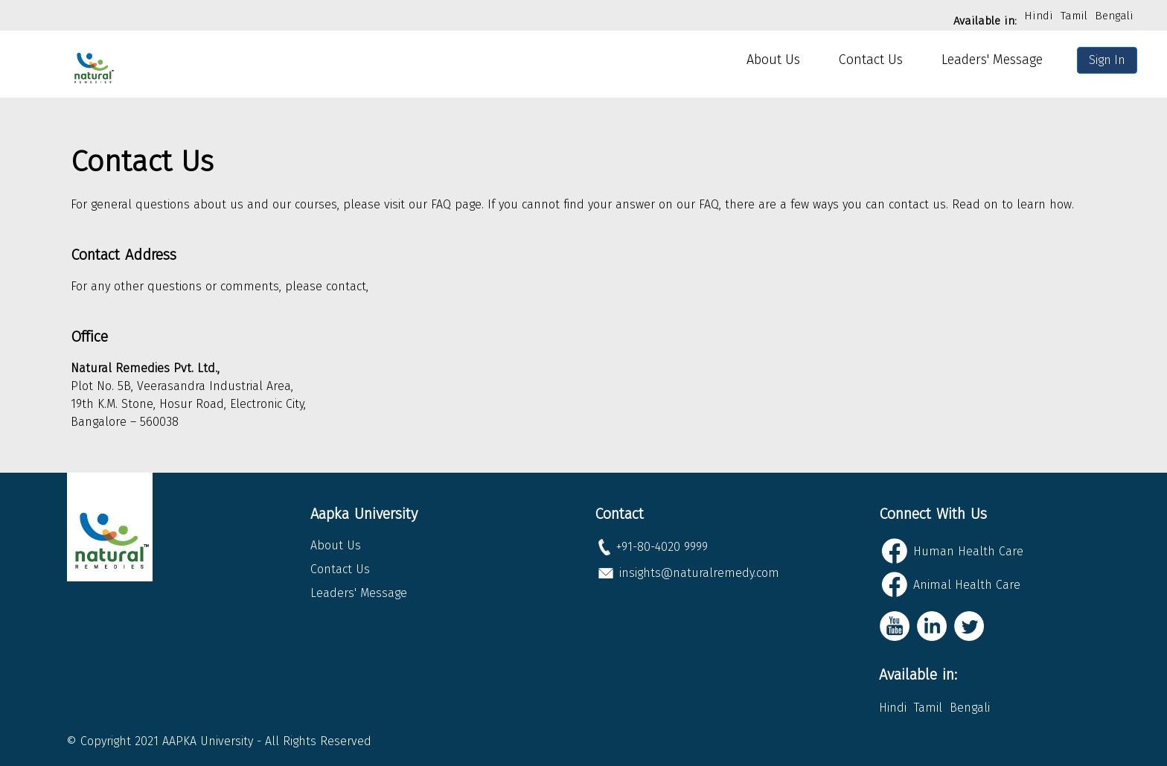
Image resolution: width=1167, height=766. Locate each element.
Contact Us (871, 59)
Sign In (1107, 60)
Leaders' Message (992, 59)
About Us (773, 59)
